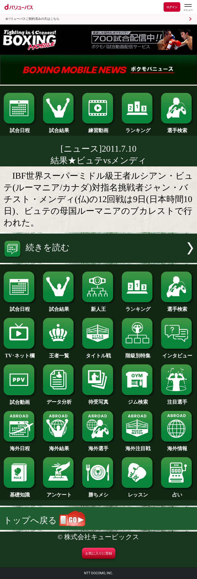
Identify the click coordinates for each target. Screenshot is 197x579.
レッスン (138, 492)
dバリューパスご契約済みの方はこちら (32, 19)
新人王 (98, 306)
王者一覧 (59, 353)
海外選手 (98, 445)
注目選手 (177, 399)
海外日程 (20, 445)
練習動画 (98, 127)
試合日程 (20, 127)
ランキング (138, 127)
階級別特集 (138, 353)
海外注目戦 (138, 445)
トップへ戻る (44, 520)
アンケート (59, 492)
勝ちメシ (98, 492)
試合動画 (20, 399)
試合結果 (59, 127)
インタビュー (177, 353)
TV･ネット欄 (20, 353)
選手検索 (177, 127)
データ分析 (59, 399)
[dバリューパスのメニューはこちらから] (188, 7)
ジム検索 (138, 399)
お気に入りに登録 (98, 553)
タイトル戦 (98, 353)
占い (177, 492)
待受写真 (98, 399)
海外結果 (59, 445)
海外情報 (177, 445)
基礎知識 (20, 492)
